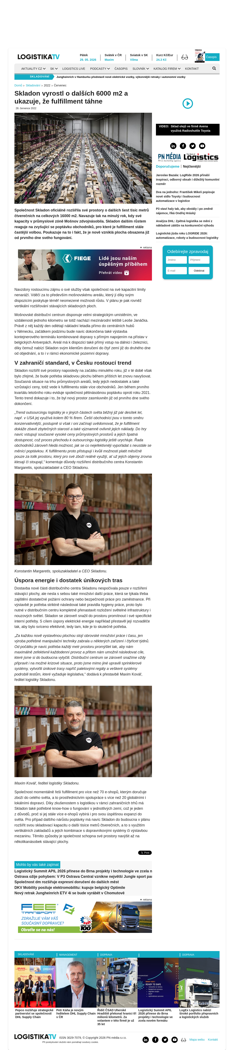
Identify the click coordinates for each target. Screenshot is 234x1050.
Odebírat (199, 270)
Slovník (139, 68)
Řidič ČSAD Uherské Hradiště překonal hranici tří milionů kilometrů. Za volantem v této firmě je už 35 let (116, 1017)
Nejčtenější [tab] (192, 166)
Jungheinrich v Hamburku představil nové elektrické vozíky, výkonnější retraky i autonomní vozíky (121, 76)
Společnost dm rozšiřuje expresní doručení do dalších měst (66, 882)
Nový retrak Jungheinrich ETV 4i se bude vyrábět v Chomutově (69, 893)
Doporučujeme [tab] (167, 166)
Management (68, 954)
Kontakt (192, 68)
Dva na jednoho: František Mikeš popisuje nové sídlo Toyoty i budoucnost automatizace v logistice (185, 196)
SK (52, 68)
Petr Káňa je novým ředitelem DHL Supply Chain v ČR (76, 1013)
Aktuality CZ (31, 68)
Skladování (33, 85)
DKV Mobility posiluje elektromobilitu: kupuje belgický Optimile (69, 888)
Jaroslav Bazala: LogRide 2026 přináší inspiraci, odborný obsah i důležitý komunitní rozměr (187, 179)
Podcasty (98, 68)
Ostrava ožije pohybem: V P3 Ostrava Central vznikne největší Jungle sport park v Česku (83, 876)
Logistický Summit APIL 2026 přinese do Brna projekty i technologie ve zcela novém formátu (83, 871)
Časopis (211, 57)
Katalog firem (165, 68)
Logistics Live (73, 68)
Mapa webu (196, 1039)
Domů (18, 85)
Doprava (106, 954)
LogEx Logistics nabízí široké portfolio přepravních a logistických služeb (198, 1013)
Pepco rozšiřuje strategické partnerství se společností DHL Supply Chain (34, 1013)
